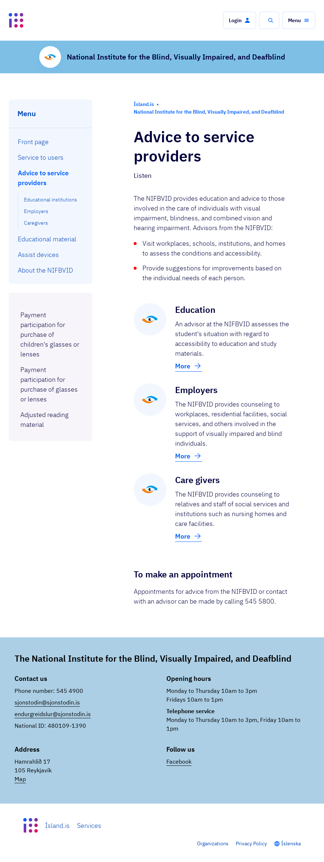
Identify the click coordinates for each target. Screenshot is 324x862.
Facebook (178, 761)
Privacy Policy (251, 843)
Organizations (212, 843)
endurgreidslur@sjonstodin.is (53, 714)
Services (89, 825)
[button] (239, 20)
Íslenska (291, 843)
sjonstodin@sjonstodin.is (47, 702)
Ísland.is (57, 825)
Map (20, 779)
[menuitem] (50, 142)
